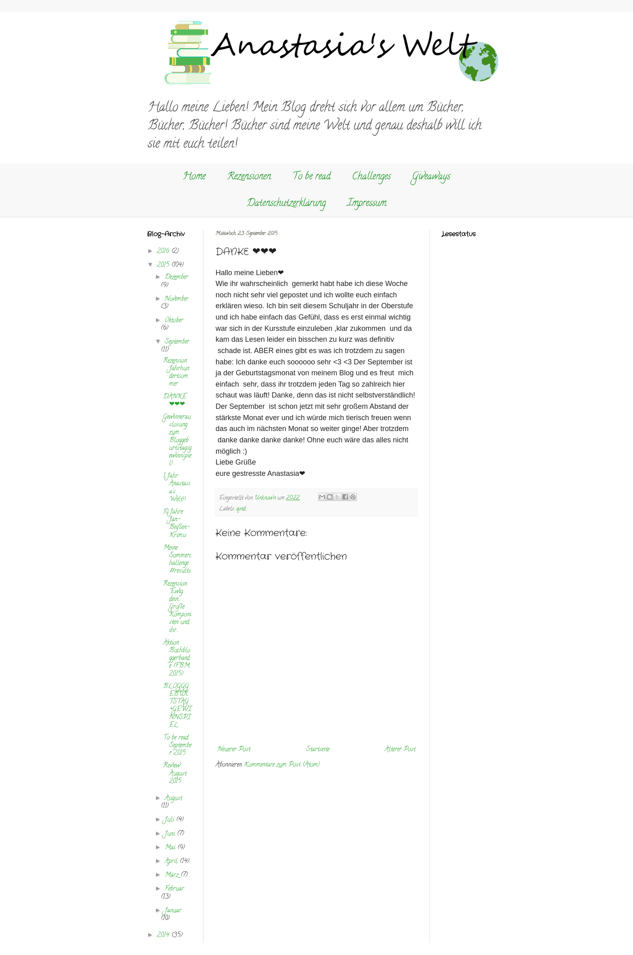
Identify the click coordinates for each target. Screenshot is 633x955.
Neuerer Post (234, 750)
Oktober (174, 321)
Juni (171, 834)
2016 (164, 252)
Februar (174, 889)
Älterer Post (400, 750)
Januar (173, 911)
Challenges (371, 177)
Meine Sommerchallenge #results (177, 559)
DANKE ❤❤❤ (175, 401)
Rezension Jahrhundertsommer (176, 372)
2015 (164, 265)
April (172, 862)
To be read (311, 177)
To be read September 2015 (177, 745)
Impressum (366, 203)
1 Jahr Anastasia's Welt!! (176, 488)
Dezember (176, 277)
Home (194, 177)
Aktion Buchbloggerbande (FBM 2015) (176, 658)
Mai (171, 848)
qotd (241, 509)
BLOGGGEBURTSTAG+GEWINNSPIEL (177, 706)
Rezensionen (249, 177)
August (173, 799)
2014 (164, 935)
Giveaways (431, 177)
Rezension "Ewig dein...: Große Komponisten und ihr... (177, 607)
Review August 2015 (175, 773)
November (177, 299)
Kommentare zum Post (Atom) (282, 765)
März (172, 875)
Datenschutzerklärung (286, 203)
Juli (170, 820)
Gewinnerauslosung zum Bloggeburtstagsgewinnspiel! (177, 440)
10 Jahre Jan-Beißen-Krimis (176, 524)
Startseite (317, 750)
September (177, 342)
